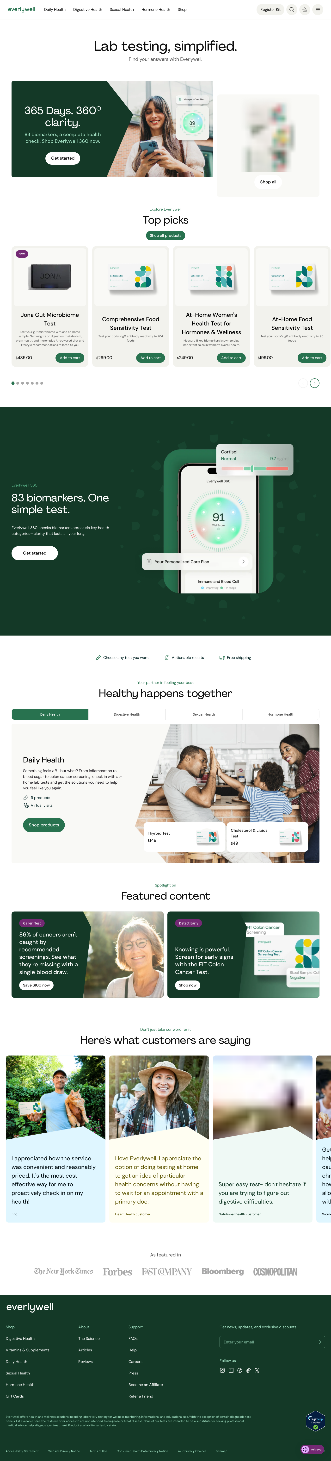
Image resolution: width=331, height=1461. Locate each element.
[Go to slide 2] (17, 383)
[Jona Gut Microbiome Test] (50, 306)
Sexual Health (122, 9)
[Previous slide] (303, 383)
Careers (135, 1361)
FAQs (133, 1338)
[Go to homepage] (22, 9)
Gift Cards (15, 1396)
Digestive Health (87, 9)
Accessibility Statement (22, 1451)
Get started (62, 158)
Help (133, 1350)
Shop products (44, 825)
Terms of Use (98, 1451)
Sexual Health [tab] (204, 714)
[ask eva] (312, 1449)
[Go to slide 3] (22, 383)
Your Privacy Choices (192, 1451)
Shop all (268, 182)
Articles (85, 1350)
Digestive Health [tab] (127, 714)
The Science (89, 1338)
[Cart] (304, 9)
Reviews (85, 1361)
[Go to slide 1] (13, 383)
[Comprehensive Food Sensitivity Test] (130, 306)
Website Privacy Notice (64, 1451)
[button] (319, 1342)
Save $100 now (36, 985)
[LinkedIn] (231, 1370)
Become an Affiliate (146, 1384)
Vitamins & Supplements (27, 1350)
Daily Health (55, 9)
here (37, 1421)
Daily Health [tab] (50, 714)
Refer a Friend (141, 1396)
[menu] (317, 9)
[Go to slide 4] (27, 383)
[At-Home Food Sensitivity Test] (292, 306)
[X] (257, 1370)
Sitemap (221, 1451)
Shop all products (165, 235)
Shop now (187, 985)
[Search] (291, 9)
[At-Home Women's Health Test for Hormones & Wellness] (211, 306)
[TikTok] (248, 1370)
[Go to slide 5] (32, 383)
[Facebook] (240, 1370)
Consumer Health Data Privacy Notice (142, 1451)
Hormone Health (155, 9)
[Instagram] (222, 1370)
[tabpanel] (165, 793)
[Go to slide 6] (37, 383)
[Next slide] (314, 383)
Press (133, 1373)
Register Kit (270, 9)
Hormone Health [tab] (281, 714)
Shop (182, 9)
